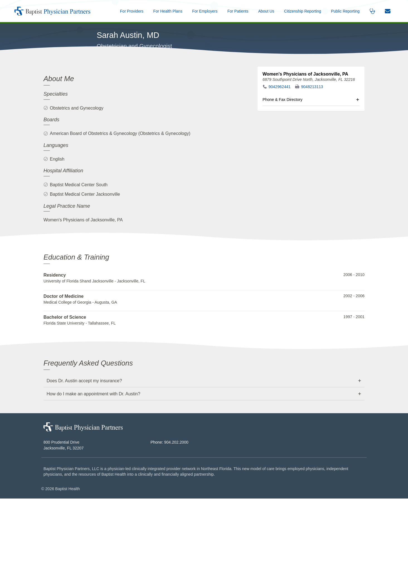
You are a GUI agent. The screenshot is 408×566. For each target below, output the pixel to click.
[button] (266, 11)
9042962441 (280, 154)
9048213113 (312, 154)
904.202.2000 (176, 510)
